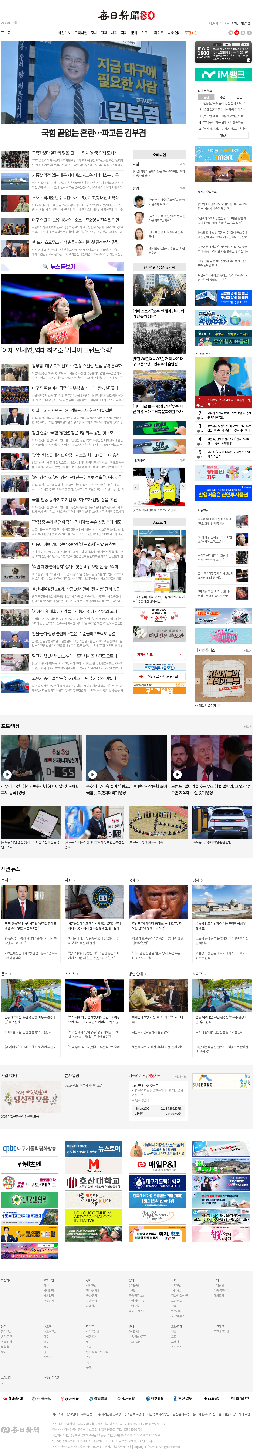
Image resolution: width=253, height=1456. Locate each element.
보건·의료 (176, 1300)
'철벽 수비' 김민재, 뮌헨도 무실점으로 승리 (94, 1047)
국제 (124, 32)
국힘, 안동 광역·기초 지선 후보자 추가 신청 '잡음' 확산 (74, 499)
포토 (173, 1336)
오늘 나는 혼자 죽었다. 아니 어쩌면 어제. (219, 705)
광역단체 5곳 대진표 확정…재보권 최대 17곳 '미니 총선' (76, 455)
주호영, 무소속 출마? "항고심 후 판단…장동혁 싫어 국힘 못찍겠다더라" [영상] (126, 789)
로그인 (234, 23)
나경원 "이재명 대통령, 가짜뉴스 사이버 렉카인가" (228, 454)
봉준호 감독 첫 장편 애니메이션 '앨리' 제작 (157, 1047)
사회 (114, 32)
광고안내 (72, 1414)
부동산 (132, 1290)
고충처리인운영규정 (108, 1414)
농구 (46, 1346)
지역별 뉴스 (178, 1315)
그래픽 (175, 1341)
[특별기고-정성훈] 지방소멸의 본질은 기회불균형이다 (167, 218)
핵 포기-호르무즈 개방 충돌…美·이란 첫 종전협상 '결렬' (75, 242)
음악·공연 (6, 1336)
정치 (94, 32)
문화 (134, 32)
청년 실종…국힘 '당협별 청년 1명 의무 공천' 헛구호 (72, 432)
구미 (3, 1382)
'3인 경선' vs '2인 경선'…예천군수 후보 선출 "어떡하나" (76, 477)
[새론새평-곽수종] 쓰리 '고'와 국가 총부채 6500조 (167, 202)
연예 (131, 1326)
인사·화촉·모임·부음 (97, 1351)
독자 (88, 1356)
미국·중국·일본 (222, 1290)
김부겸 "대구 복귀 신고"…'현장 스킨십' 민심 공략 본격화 (77, 366)
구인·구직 (134, 1305)
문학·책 (5, 1346)
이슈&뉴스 (204, 510)
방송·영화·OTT (137, 1336)
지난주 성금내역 (142, 1100)
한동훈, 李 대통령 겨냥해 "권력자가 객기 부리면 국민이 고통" (30, 940)
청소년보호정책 (134, 1414)
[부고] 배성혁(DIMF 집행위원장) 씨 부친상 (30, 1047)
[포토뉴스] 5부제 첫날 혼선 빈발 (211, 842)
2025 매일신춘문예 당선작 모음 (20, 1116)
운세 (88, 1367)
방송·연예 (174, 32)
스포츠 (146, 32)
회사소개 (57, 1414)
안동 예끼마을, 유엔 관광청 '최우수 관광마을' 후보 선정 (29, 1019)
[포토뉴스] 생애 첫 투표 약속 (146, 842)
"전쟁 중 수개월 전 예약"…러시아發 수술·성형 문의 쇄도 (76, 522)
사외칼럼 (49, 1295)
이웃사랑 (176, 1310)
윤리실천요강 (227, 1414)
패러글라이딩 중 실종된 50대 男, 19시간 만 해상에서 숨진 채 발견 (94, 940)
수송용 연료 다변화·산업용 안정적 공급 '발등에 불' (221, 925)
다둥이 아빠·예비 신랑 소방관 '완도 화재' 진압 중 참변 (74, 544)
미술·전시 (6, 1341)
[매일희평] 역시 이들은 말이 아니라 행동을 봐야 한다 (159, 510)
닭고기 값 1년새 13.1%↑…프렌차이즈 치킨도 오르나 (74, 656)
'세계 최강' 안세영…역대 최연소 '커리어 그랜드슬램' (215, 539)
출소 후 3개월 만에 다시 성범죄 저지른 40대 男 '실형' (215, 575)
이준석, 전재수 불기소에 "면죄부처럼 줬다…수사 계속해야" (228, 441)
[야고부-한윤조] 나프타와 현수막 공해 (167, 234)
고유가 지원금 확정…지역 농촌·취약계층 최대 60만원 (229, 415)
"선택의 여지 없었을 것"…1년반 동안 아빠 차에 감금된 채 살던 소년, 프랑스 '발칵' (93, 955)
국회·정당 (91, 1295)
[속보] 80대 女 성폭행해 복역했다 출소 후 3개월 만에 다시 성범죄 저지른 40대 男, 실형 (222, 234)
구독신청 (86, 1414)
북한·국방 (91, 1300)
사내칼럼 (49, 1290)
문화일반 (6, 1331)
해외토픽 (219, 1295)
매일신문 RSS (51, 1377)
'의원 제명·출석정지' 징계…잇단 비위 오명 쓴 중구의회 (75, 566)
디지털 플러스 (205, 650)
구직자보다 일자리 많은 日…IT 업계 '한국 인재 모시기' (75, 153)
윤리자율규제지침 (204, 1414)
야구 (46, 1336)
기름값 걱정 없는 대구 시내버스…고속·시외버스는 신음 (75, 175)
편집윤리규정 (181, 1414)
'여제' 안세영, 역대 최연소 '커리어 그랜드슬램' (56, 350)
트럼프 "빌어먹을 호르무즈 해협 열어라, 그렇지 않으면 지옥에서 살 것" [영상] (210, 789)
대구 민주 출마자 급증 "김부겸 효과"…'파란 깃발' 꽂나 (75, 388)
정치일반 (91, 1285)
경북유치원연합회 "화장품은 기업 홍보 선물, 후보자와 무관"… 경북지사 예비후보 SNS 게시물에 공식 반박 (229, 428)
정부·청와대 (92, 1290)
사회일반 (176, 1285)
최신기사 (64, 32)
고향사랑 (6, 1377)
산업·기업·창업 (137, 1300)
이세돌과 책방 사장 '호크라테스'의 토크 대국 (157, 1019)
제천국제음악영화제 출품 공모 (150, 1032)
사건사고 (176, 1290)
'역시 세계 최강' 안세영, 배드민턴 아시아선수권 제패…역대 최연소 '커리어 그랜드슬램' (94, 1019)
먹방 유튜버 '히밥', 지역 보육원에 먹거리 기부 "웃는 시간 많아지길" (159, 598)
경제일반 (134, 1285)
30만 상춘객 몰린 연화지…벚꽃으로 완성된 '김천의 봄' (222, 1049)
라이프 (159, 32)
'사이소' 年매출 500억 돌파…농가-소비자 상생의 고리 (74, 611)
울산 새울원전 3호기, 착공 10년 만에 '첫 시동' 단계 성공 (76, 589)
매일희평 (49, 1300)
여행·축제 (91, 1336)
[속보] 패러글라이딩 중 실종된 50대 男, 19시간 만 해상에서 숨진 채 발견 (223, 206)
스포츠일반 (50, 1331)
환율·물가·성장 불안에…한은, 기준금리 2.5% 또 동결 (73, 633)
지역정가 (91, 1305)
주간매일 (191, 32)
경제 (104, 32)
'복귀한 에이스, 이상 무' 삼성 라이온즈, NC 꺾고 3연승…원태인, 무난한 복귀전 (93, 1034)
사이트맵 (244, 1414)
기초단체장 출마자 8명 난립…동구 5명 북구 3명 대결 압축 (30, 955)
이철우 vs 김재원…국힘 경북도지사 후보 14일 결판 (72, 410)
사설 (46, 1285)
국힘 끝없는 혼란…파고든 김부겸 (93, 132)
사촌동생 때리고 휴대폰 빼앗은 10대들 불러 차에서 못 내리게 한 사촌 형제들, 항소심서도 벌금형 (223, 251)
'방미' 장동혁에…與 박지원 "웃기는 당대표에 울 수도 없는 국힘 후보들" (30, 925)
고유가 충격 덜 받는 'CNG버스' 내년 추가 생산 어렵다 (74, 678)
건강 (88, 1346)
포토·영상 (176, 1326)
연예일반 (134, 1331)
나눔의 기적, (145, 1075)
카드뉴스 (176, 1346)
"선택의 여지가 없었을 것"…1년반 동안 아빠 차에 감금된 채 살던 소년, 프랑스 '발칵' (223, 220)
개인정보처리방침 (158, 1414)
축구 (46, 1341)
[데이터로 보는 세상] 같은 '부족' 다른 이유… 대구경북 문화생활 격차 (158, 408)
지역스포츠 (50, 1356)
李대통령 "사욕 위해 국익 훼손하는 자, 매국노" (229, 402)
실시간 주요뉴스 (207, 191)
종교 (3, 1351)
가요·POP (134, 1341)
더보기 (182, 164)
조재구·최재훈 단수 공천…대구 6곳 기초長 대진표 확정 (75, 197)
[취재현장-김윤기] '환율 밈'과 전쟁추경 (167, 250)
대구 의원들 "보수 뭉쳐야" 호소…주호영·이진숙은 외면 (75, 220)
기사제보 (224, 23)
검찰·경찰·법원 (179, 1295)
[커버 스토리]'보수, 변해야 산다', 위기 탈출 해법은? (158, 313)
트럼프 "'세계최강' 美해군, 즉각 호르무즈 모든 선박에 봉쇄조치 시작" (223, 277)
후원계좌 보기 (181, 1076)
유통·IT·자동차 (137, 1310)
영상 (173, 1331)
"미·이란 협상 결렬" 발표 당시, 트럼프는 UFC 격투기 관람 (215, 593)
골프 (46, 1351)
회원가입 (245, 23)
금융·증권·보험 (137, 1295)
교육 (173, 1305)
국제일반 (219, 1285)
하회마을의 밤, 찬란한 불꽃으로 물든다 (27, 1032)
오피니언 (80, 32)
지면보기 (213, 23)
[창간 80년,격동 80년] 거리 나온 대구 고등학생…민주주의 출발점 (158, 361)
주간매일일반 (221, 1331)
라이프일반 (92, 1331)
